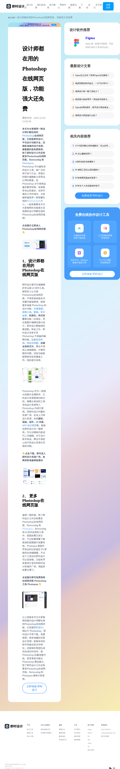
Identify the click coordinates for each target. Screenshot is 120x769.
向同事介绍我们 (46, 733)
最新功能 (72, 6)
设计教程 (51, 6)
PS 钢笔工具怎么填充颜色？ (87, 170)
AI (88, 746)
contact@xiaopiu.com (108, 733)
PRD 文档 (30, 736)
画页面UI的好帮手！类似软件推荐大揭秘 (93, 99)
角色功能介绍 (45, 729)
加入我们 (77, 733)
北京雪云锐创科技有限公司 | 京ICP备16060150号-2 (15, 765)
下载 (81, 6)
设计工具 (30, 729)
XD (89, 740)
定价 (88, 6)
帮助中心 (62, 6)
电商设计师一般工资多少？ (87, 91)
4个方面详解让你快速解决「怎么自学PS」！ (93, 146)
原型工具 (30, 733)
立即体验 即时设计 (34, 688)
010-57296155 (106, 729)
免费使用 (108, 6)
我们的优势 (40, 6)
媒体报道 (77, 740)
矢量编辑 (38, 308)
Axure (90, 743)
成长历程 (77, 736)
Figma (90, 38)
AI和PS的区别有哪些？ (85, 162)
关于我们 (97, 6)
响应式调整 (32, 343)
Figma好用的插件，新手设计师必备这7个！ (93, 107)
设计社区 (29, 6)
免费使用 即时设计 (92, 195)
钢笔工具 (26, 312)
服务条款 (62, 736)
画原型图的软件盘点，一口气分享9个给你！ (93, 83)
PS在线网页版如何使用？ (86, 178)
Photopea (27, 528)
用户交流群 (105, 736)
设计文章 (11, 18)
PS (88, 736)
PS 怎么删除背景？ (83, 154)
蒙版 (36, 312)
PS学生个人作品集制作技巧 (87, 186)
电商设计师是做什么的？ (86, 115)
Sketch (90, 733)
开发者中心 (63, 740)
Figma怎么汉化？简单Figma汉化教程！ (92, 75)
